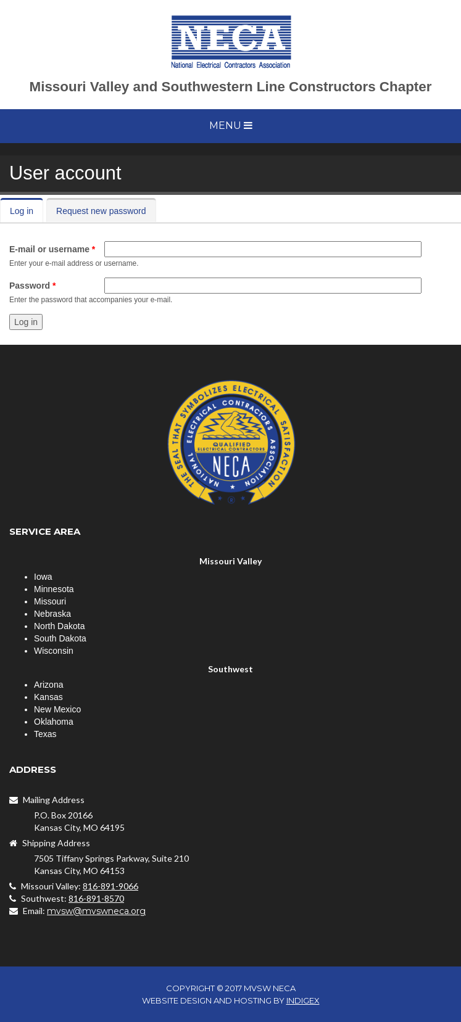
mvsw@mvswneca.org (96, 911)
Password (32, 286)
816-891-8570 (96, 898)
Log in (26, 211)
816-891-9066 (110, 886)
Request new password (101, 211)
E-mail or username (52, 249)
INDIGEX (303, 1000)
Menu (230, 125)
